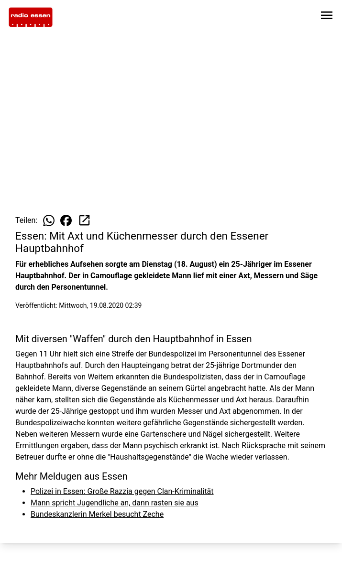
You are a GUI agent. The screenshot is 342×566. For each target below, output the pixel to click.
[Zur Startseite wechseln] (31, 17)
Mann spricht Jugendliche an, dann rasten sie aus (115, 502)
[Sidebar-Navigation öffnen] (326, 17)
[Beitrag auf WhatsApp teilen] (49, 220)
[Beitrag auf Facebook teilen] (66, 220)
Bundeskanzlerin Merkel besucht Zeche (97, 514)
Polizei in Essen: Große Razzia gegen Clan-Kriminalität (122, 491)
